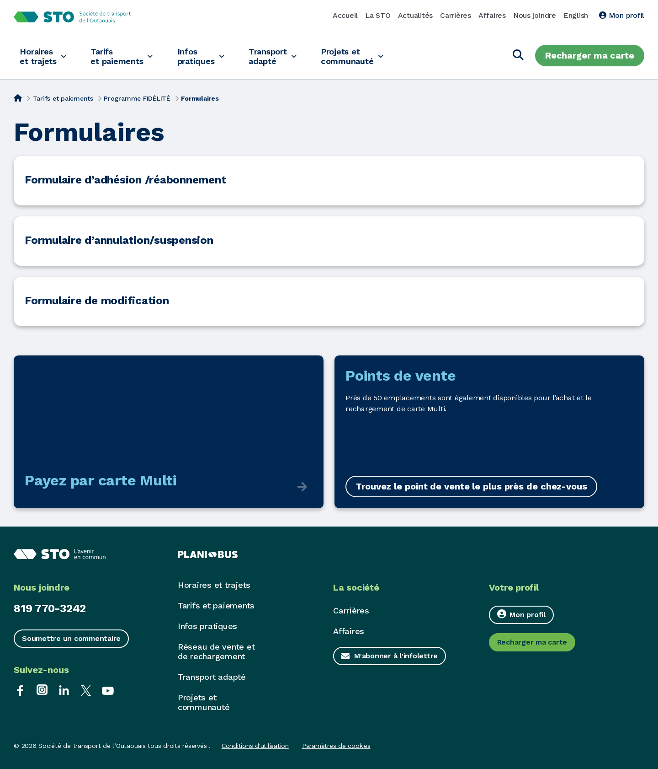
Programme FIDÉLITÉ (137, 98)
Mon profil (621, 15)
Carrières (455, 15)
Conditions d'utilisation (255, 745)
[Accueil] (18, 97)
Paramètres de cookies (336, 745)
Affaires (492, 15)
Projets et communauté (365, 55)
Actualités (415, 15)
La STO (378, 15)
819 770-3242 (50, 608)
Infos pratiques (205, 55)
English (575, 15)
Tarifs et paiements (122, 55)
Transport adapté (281, 55)
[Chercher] (518, 55)
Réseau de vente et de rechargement (216, 651)
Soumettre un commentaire (71, 638)
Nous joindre (534, 15)
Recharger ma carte (589, 55)
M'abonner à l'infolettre (396, 655)
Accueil (345, 15)
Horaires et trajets (39, 55)
